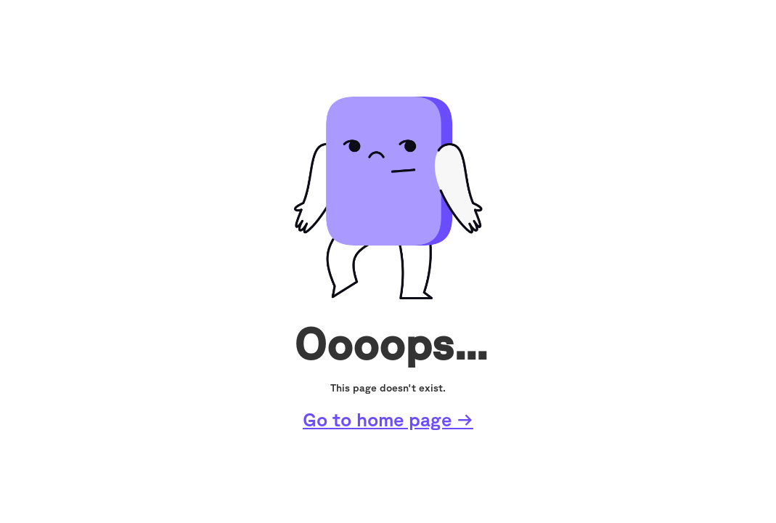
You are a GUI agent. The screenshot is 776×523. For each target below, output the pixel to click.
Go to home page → (388, 419)
